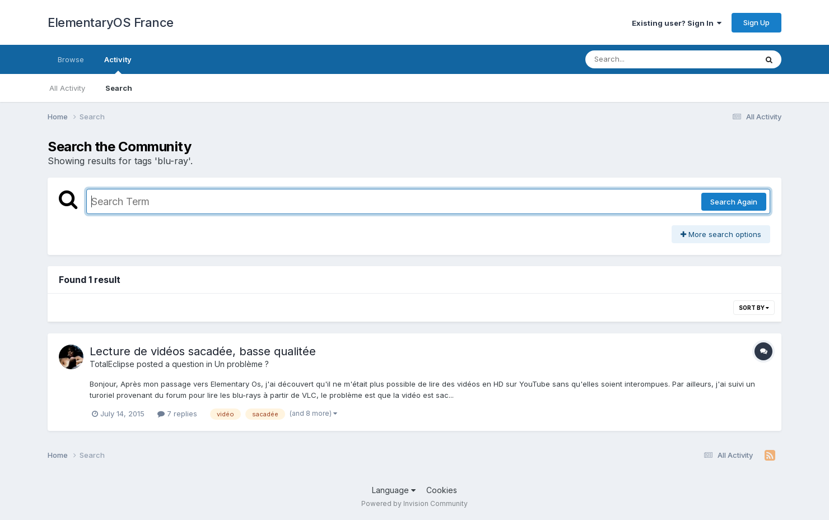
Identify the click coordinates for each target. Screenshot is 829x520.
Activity (118, 64)
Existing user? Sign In (676, 22)
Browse (71, 59)
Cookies (441, 490)
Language (394, 490)
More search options (721, 234)
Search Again (733, 201)
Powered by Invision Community (414, 503)
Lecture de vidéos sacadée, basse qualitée (203, 351)
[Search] (640, 59)
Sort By (754, 307)
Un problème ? (242, 364)
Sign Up (756, 22)
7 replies (177, 413)
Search (118, 87)
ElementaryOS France (111, 22)
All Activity (67, 87)
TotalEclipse (112, 364)
